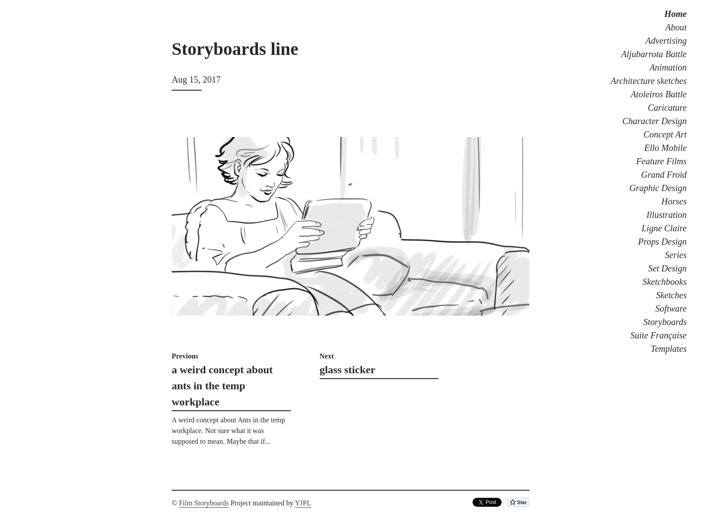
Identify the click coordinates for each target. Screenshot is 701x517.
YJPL (303, 503)
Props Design (662, 241)
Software (671, 308)
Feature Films (661, 161)
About (676, 27)
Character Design (654, 121)
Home (675, 14)
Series (676, 255)
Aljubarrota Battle (654, 54)
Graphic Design (658, 188)
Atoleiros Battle (659, 94)
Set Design (667, 268)
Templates (669, 349)
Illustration (666, 215)
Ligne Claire (664, 228)
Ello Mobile (665, 148)
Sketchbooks (664, 282)
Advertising (666, 41)
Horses (674, 201)
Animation (668, 67)
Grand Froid (664, 174)
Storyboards (665, 322)
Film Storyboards (204, 503)
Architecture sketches (649, 81)
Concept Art (665, 134)
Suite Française (658, 335)
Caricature (667, 108)
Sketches (671, 295)
